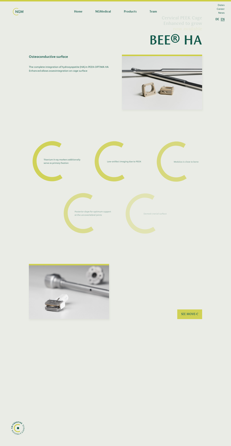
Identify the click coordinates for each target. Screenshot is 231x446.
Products (130, 11)
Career (221, 8)
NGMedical (103, 11)
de (217, 19)
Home (78, 11)
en (223, 19)
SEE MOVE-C (189, 314)
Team (153, 11)
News (221, 12)
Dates (221, 4)
